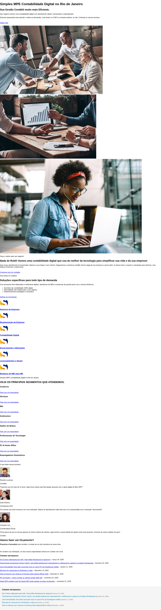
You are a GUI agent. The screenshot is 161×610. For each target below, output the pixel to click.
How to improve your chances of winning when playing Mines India (24, 574)
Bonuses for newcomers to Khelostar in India (16, 570)
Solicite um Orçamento (8, 297)
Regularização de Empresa (12, 322)
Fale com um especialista (9, 392)
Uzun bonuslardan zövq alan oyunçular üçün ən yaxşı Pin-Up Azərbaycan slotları (29, 567)
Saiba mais (4, 23)
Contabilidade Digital (9, 335)
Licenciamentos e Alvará (11, 361)
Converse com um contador (10, 272)
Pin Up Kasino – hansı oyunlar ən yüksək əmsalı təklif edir (21, 578)
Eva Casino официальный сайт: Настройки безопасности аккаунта (25, 559)
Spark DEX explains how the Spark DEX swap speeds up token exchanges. (27, 581)
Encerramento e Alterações (12, 348)
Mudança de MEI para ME (11, 374)
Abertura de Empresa (9, 309)
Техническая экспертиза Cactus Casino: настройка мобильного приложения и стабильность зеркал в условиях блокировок (46, 563)
